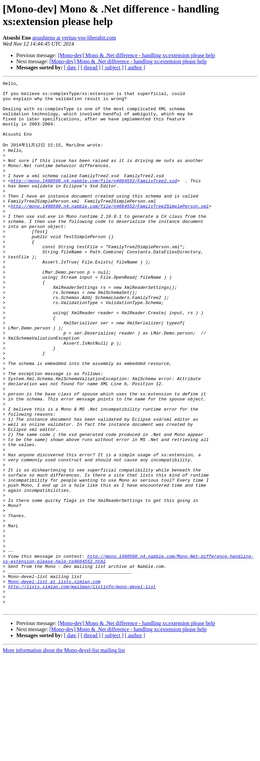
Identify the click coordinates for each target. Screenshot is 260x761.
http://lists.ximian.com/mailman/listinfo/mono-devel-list (82, 687)
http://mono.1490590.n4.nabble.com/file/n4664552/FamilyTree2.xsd (93, 200)
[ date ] (71, 67)
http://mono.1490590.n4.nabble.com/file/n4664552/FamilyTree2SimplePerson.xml (109, 231)
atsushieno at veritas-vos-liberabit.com (74, 38)
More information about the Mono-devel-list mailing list (64, 755)
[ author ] (135, 67)
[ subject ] (113, 67)
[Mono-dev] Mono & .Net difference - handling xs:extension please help (136, 55)
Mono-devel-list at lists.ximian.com (54, 681)
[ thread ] (91, 67)
